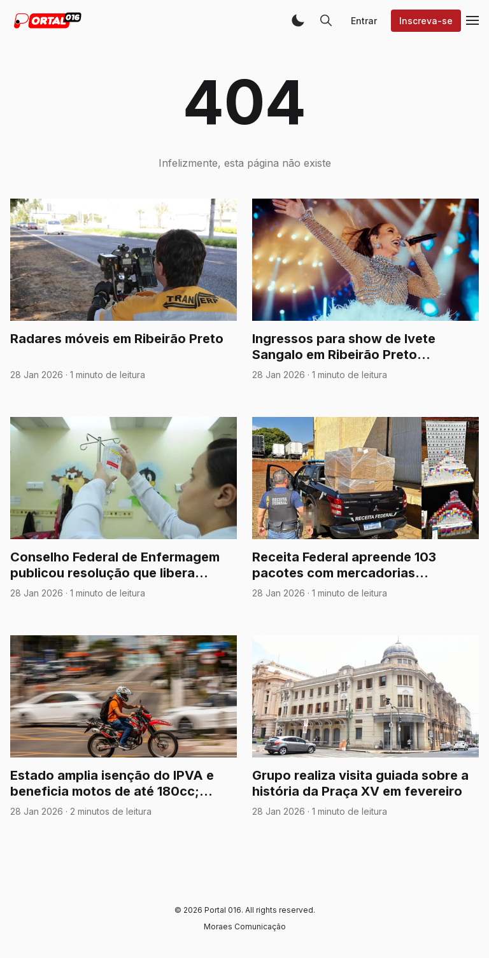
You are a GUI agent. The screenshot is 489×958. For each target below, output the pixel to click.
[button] (298, 20)
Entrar (364, 20)
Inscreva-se (426, 20)
